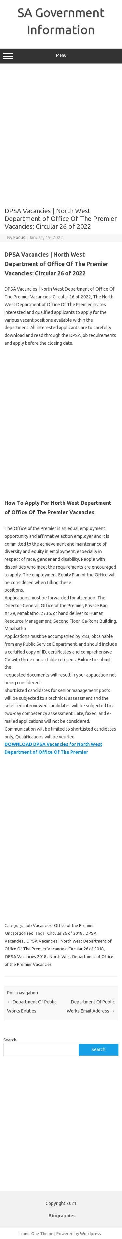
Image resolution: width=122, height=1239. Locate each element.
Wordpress (90, 1233)
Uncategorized (19, 933)
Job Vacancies (38, 925)
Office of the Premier (74, 925)
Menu (61, 56)
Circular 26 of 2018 (64, 933)
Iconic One (29, 1233)
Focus (19, 237)
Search (9, 1039)
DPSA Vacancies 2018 (25, 956)
